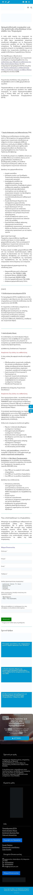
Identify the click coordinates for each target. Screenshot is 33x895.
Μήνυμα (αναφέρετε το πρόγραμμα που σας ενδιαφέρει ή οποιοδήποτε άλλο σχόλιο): (14, 607)
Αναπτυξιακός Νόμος (9, 830)
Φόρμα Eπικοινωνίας (11, 873)
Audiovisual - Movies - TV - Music (16, 584)
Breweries (16, 587)
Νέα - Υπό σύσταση (16, 599)
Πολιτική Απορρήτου (9, 835)
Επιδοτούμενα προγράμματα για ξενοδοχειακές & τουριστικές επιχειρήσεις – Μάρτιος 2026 (14, 695)
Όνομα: (3, 558)
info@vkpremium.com (10, 866)
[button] (28, 8)
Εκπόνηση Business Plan (10, 833)
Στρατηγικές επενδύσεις (10, 847)
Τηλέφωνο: (4, 574)
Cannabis (16, 588)
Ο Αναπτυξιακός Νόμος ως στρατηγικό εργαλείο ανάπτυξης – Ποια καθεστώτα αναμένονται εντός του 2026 (16, 671)
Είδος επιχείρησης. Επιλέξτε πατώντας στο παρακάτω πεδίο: (13, 593)
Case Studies (6, 849)
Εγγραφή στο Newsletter (12, 840)
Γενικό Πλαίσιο (7, 845)
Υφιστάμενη (16, 597)
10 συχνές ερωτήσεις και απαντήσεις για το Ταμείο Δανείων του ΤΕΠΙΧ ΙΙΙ (16, 644)
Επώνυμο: (4, 551)
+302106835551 (7, 864)
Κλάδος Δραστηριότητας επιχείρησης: (12, 581)
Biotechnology (16, 585)
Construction (16, 589)
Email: (3, 566)
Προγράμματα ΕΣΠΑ (9, 828)
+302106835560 (7, 862)
